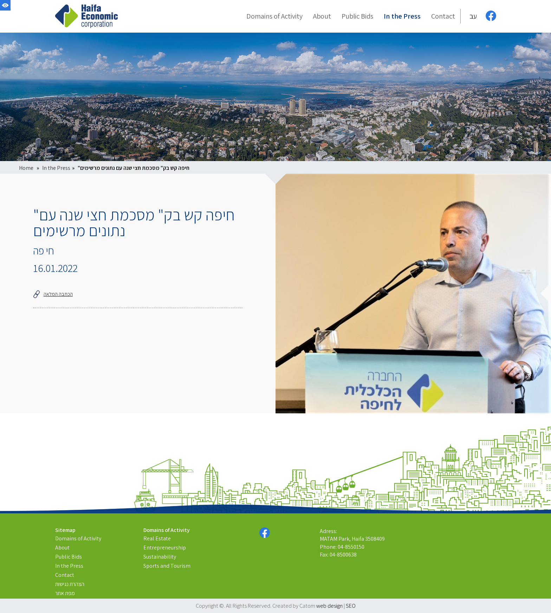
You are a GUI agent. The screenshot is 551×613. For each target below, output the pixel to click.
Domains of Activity (78, 538)
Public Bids (68, 556)
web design (329, 605)
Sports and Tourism (166, 565)
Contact (64, 575)
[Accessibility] (5, 5)
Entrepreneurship (164, 547)
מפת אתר (65, 593)
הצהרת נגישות (69, 584)
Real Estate (157, 538)
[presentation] (413, 293)
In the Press (56, 168)
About (62, 547)
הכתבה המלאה (53, 294)
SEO (351, 605)
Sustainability (159, 556)
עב (473, 16)
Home (26, 168)
